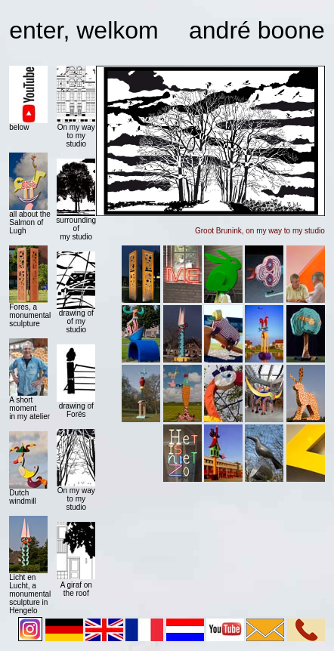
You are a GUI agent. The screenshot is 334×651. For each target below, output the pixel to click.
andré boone (257, 30)
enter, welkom (83, 30)
